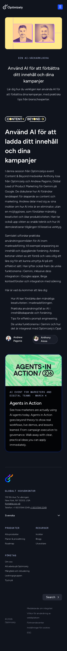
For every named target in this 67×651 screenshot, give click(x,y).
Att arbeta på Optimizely (16, 566)
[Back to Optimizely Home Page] (13, 8)
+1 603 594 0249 (38, 507)
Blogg (38, 539)
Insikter (39, 534)
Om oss (9, 561)
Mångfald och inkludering (17, 571)
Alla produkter (12, 534)
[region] (33, 33)
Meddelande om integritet (39, 608)
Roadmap (9, 543)
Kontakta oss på (12, 503)
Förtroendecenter (35, 622)
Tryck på (9, 580)
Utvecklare (41, 543)
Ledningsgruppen (13, 575)
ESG (29, 632)
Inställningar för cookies (38, 627)
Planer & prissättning (15, 539)
